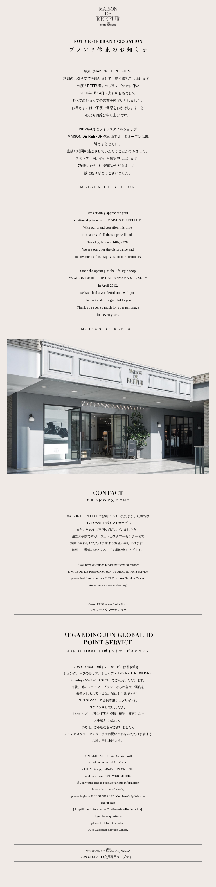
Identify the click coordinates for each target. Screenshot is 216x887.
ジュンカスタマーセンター (108, 607)
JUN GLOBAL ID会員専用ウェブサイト (108, 853)
